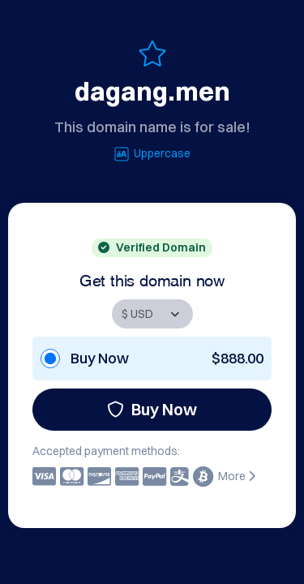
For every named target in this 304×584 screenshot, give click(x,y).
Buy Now (152, 409)
